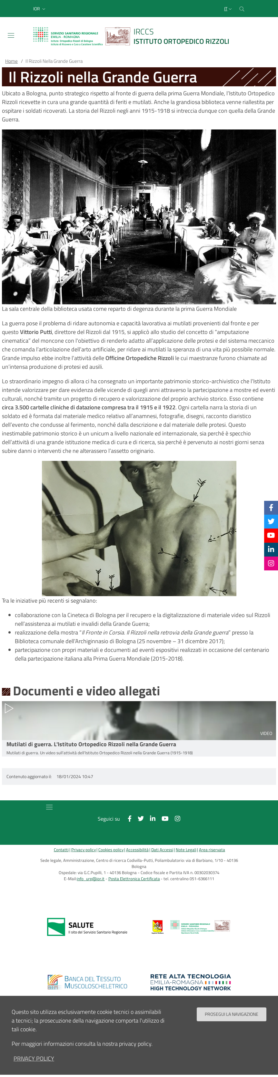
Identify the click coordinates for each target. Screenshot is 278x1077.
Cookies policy (111, 850)
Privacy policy (83, 850)
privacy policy (34, 1058)
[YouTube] (271, 535)
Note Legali (186, 850)
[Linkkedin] (271, 549)
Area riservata (212, 850)
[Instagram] (271, 563)
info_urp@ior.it (90, 879)
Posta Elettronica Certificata (134, 879)
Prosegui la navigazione (231, 1014)
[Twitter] (271, 521)
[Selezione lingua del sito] (228, 8)
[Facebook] (271, 507)
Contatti (61, 850)
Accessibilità (137, 850)
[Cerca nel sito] (242, 8)
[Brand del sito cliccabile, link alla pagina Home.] (135, 36)
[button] (40, 8)
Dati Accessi (162, 850)
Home (11, 61)
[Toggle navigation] (11, 35)
